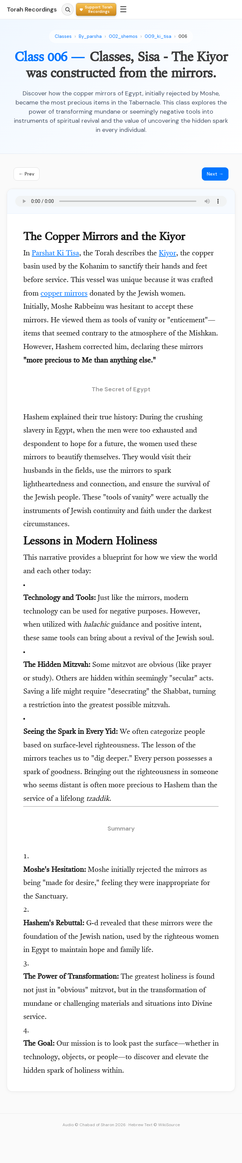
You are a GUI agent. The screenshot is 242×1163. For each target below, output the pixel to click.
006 (182, 36)
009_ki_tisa (158, 36)
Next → (215, 174)
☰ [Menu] (123, 9)
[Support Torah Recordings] (96, 9)
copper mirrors (64, 294)
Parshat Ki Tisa (55, 253)
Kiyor (167, 253)
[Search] (68, 9)
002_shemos (123, 36)
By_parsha (90, 36)
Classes (63, 36)
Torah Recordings (32, 9)
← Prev (26, 174)
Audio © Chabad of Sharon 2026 (94, 1124)
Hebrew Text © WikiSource (154, 1124)
